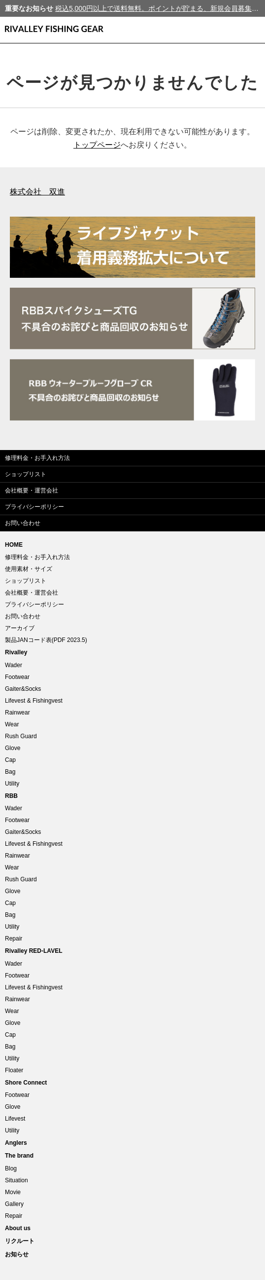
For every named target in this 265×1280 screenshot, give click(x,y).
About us (18, 1228)
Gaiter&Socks (23, 688)
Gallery (14, 1204)
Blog (11, 1168)
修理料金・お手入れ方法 (37, 457)
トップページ (97, 145)
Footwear (17, 677)
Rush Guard (21, 736)
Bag (10, 771)
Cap (10, 759)
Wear (12, 724)
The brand (19, 1155)
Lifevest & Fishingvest (34, 700)
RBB (11, 795)
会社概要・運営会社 (31, 490)
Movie (13, 1192)
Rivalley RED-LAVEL (33, 950)
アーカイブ (19, 628)
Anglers (16, 1142)
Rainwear (17, 712)
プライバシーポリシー (34, 506)
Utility (12, 783)
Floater (14, 1070)
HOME (14, 544)
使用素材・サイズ (28, 568)
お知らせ (17, 1254)
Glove (12, 748)
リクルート (19, 1241)
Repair (13, 938)
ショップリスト (25, 474)
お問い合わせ (22, 523)
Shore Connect (26, 1082)
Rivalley (16, 652)
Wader (13, 665)
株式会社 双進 (37, 192)
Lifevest (15, 1118)
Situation (16, 1180)
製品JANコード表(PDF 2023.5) (46, 640)
